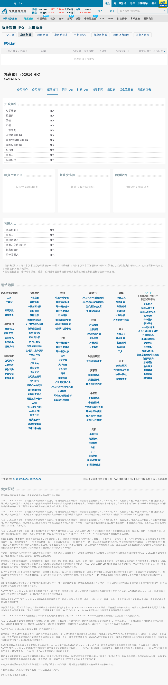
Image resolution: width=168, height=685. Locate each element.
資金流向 (62, 369)
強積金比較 (121, 374)
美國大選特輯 (148, 339)
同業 (63, 373)
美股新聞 (94, 456)
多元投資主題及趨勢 (148, 331)
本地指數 (34, 297)
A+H (34, 403)
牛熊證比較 (93, 402)
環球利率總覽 (34, 428)
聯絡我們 (9, 346)
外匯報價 (121, 302)
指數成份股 (34, 333)
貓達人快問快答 (148, 312)
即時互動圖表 (62, 311)
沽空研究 (34, 367)
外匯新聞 (121, 306)
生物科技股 (34, 355)
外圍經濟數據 (93, 464)
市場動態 (94, 443)
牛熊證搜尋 (93, 398)
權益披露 (62, 378)
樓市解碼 (148, 378)
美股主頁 (93, 434)
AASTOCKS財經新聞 (93, 297)
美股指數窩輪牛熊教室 (148, 354)
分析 (94, 447)
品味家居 (148, 366)
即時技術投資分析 (63, 395)
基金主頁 (121, 334)
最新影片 (148, 304)
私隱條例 (9, 378)
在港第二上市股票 (34, 350)
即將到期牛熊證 (94, 415)
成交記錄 (62, 360)
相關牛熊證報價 (63, 324)
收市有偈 (148, 315)
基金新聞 (121, 342)
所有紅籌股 (34, 342)
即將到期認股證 (94, 384)
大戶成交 (62, 364)
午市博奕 (148, 319)
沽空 (63, 356)
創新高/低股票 (34, 320)
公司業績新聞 (34, 376)
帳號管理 (9, 333)
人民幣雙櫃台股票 (34, 324)
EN (21, 3)
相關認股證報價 (63, 320)
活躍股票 (34, 315)
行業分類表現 (34, 328)
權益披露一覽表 (34, 398)
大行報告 (34, 381)
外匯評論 (93, 342)
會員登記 (9, 329)
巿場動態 (121, 315)
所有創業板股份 (34, 346)
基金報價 (121, 338)
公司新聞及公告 (63, 382)
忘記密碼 (9, 337)
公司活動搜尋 (34, 390)
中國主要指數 (34, 306)
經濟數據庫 (34, 419)
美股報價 (94, 438)
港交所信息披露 (94, 306)
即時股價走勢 (62, 351)
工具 (121, 351)
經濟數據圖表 (34, 424)
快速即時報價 (62, 297)
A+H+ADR (34, 411)
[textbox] (142, 11)
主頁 (9, 297)
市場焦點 (148, 347)
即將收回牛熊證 (94, 411)
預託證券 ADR (34, 407)
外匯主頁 (121, 297)
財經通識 (148, 362)
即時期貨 (34, 311)
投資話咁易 (148, 335)
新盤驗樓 (148, 370)
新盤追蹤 (148, 374)
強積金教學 (121, 379)
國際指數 (34, 302)
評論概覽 (93, 325)
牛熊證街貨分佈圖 (94, 407)
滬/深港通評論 (94, 334)
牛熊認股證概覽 (94, 361)
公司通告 (34, 363)
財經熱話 (148, 343)
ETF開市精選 (148, 327)
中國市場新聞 (93, 311)
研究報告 (93, 347)
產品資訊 (9, 310)
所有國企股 (34, 337)
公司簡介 (9, 360)
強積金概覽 (121, 365)
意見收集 (9, 342)
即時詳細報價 (62, 302)
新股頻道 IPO (34, 394)
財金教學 (9, 315)
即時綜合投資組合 (63, 400)
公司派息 (34, 372)
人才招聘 (9, 365)
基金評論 (93, 338)
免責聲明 (9, 374)
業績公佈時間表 (34, 385)
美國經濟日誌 (93, 460)
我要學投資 (148, 358)
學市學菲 (148, 323)
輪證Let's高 (148, 351)
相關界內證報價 (63, 328)
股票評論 (93, 329)
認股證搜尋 (93, 375)
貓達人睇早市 (148, 308)
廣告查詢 (9, 369)
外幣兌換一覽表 (121, 320)
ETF (35, 359)
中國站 (9, 302)
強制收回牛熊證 (94, 420)
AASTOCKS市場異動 (62, 386)
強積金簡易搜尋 (121, 370)
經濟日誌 (34, 415)
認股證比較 (93, 379)
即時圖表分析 (62, 306)
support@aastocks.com (27, 479)
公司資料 (63, 391)
